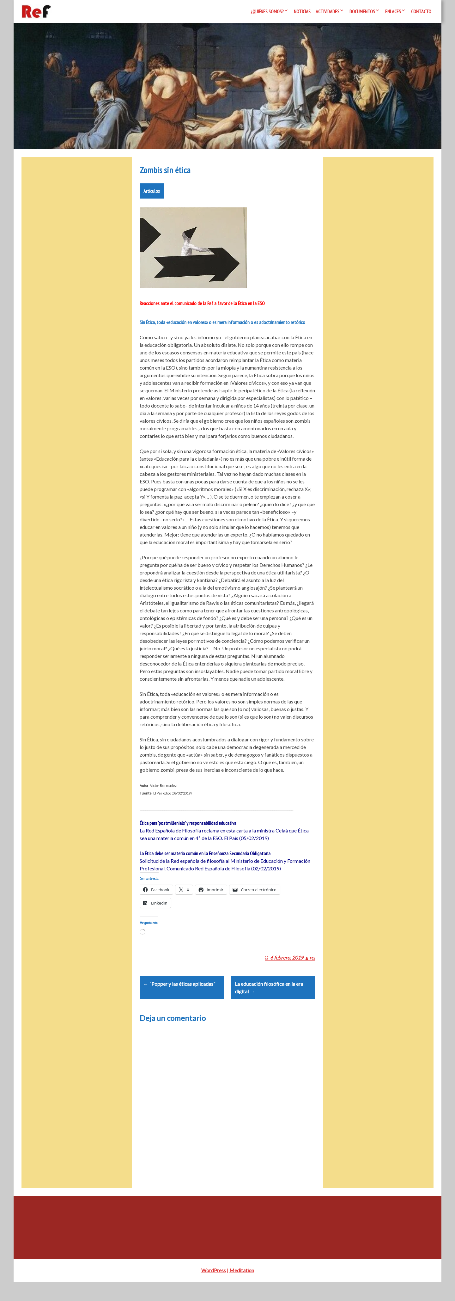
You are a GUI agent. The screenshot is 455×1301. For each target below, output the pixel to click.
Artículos (151, 195)
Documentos (362, 11)
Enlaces (393, 11)
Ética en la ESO (251, 307)
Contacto (421, 11)
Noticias (302, 11)
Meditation (241, 1289)
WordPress (213, 1289)
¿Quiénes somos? (267, 11)
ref (312, 969)
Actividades (327, 11)
